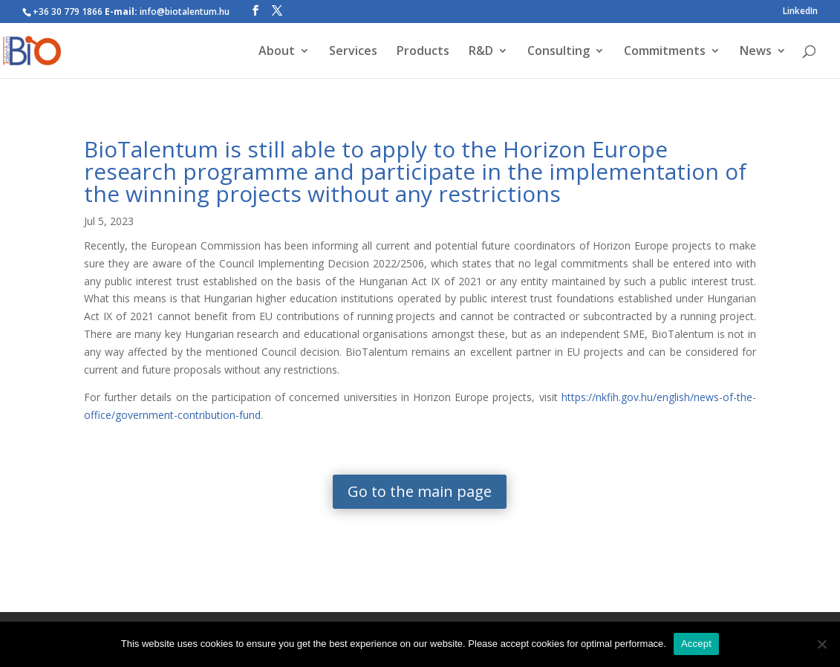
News (756, 52)
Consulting (558, 52)
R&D (481, 52)
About (276, 52)
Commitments (665, 52)
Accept (696, 643)
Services (353, 52)
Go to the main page (420, 491)
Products (423, 52)
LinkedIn (800, 12)
